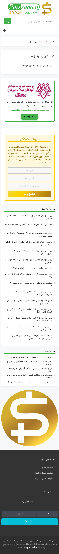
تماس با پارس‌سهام (29, 501)
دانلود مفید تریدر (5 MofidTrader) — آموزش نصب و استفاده (29, 363)
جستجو (49, 21)
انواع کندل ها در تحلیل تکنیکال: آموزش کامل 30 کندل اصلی (29, 243)
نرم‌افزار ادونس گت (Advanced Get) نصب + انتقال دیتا (28, 357)
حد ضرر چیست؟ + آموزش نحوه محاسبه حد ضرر (29, 217)
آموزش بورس (47, 467)
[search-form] (7, 21)
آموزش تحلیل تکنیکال (43, 473)
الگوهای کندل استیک (44, 478)
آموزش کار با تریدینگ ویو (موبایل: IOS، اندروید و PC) (29, 252)
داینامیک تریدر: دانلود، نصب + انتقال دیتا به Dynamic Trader (29, 376)
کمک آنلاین (29, 117)
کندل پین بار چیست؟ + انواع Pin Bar (28, 268)
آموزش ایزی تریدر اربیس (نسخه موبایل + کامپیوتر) (28, 261)
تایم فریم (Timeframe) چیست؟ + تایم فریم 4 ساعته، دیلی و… (29, 235)
